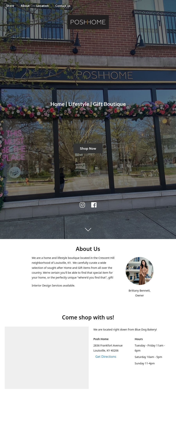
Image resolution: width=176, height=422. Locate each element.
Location (42, 6)
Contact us (63, 6)
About (25, 6)
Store (10, 6)
